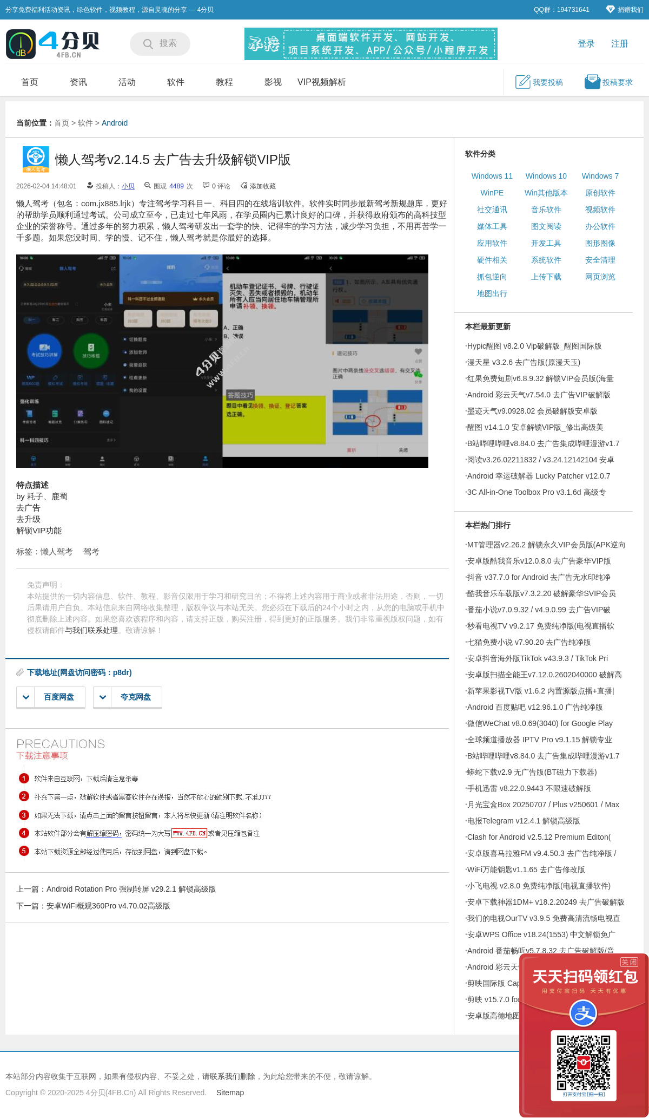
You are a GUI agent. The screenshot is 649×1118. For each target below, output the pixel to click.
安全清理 (600, 260)
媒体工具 (492, 226)
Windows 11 (492, 176)
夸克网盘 (125, 697)
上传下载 (546, 276)
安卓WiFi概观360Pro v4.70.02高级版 (108, 905)
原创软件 (600, 192)
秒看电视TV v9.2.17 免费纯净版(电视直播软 (540, 626)
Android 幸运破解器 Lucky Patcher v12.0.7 (539, 476)
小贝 (128, 186)
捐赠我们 (625, 9)
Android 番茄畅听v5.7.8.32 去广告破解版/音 (540, 950)
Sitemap (230, 1092)
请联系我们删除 (228, 1076)
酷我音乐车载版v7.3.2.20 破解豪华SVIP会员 (541, 593)
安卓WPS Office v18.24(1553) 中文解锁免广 (541, 934)
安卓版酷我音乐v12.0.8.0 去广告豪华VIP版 (539, 561)
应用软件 (492, 243)
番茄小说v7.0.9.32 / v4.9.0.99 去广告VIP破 (539, 609)
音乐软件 (546, 209)
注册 (619, 43)
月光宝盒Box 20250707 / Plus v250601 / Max (543, 804)
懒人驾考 (57, 551)
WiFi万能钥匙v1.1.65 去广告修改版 (526, 869)
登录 (586, 43)
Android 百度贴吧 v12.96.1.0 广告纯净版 (535, 707)
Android (115, 123)
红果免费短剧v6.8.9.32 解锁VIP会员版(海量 (540, 378)
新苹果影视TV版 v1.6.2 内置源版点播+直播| (540, 691)
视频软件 (600, 209)
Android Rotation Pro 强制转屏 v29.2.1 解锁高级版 (131, 889)
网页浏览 (600, 276)
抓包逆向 (492, 276)
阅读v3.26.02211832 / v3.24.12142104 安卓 (540, 459)
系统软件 (546, 260)
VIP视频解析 (321, 82)
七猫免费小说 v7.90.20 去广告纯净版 (529, 642)
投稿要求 (608, 81)
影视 (273, 82)
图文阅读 (546, 226)
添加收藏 (263, 186)
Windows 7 (600, 176)
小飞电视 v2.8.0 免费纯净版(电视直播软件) (539, 885)
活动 (127, 82)
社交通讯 (492, 209)
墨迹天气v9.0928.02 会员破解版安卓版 (532, 411)
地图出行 (492, 293)
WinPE (492, 192)
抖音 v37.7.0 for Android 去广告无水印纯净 (539, 577)
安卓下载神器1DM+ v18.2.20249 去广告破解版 (546, 902)
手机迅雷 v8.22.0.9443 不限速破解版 (529, 788)
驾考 (91, 551)
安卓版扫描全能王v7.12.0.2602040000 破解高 (544, 674)
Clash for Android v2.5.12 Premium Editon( (539, 837)
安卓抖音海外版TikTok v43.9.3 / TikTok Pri (537, 658)
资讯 (78, 82)
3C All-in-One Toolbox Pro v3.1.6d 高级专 (536, 492)
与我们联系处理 (91, 630)
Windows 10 (546, 176)
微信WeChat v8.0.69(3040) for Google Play (540, 723)
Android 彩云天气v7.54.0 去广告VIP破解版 (539, 394)
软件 (175, 82)
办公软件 (600, 226)
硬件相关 (492, 260)
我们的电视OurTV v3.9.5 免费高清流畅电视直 (543, 918)
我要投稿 (538, 81)
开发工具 (546, 243)
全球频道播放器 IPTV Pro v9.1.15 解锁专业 (539, 739)
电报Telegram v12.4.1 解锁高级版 (523, 820)
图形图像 (600, 243)
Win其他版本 (546, 192)
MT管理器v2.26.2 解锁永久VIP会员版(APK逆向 (546, 544)
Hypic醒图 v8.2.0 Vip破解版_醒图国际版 (534, 346)
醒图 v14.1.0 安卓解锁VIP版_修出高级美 (535, 427)
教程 (224, 82)
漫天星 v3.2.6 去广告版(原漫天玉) (523, 362)
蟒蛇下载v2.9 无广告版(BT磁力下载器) (532, 772)
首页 (29, 82)
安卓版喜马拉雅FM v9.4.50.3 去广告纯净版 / (541, 853)
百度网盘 (48, 697)
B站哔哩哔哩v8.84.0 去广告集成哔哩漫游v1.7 (543, 443)
